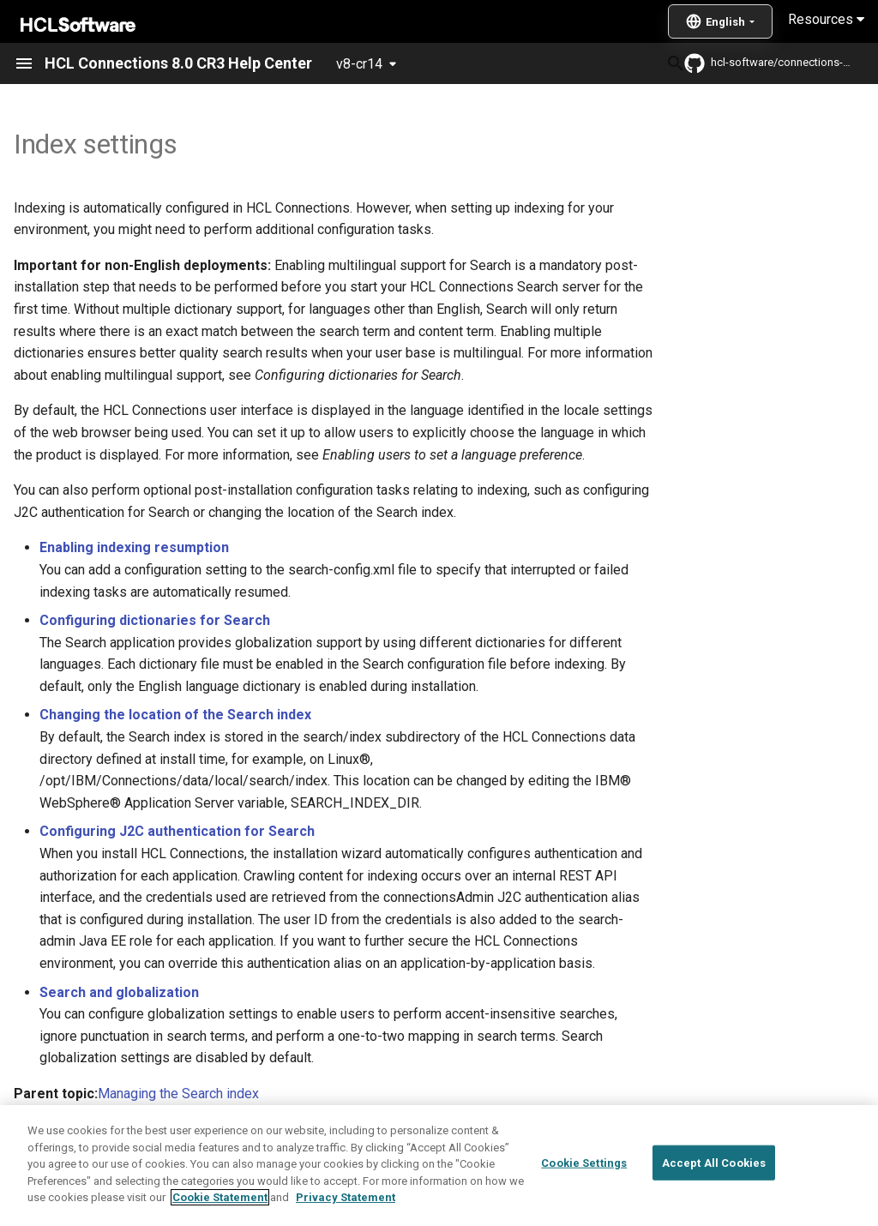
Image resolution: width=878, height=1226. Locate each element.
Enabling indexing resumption (134, 547)
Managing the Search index (178, 1093)
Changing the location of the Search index (175, 714)
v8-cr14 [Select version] (359, 64)
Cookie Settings (584, 1200)
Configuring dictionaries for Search (154, 620)
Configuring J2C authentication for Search (177, 831)
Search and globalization (119, 992)
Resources (826, 19)
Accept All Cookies (714, 1200)
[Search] (556, 63)
